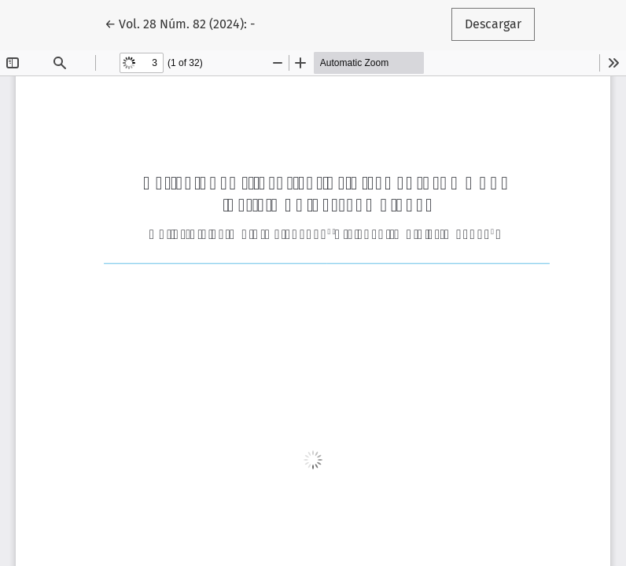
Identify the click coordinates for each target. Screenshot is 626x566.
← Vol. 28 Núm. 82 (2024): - (186, 22)
